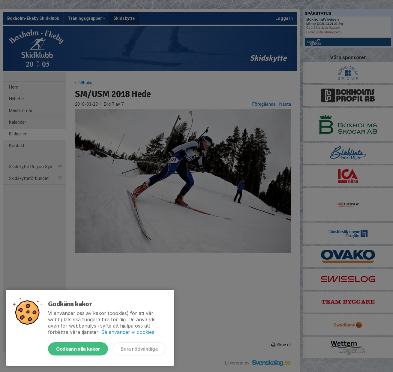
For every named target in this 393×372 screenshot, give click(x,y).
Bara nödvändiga (139, 349)
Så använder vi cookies (127, 332)
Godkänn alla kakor (78, 349)
